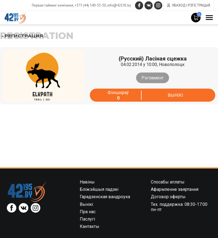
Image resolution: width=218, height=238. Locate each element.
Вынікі (175, 95)
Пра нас (88, 211)
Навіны (87, 182)
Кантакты (89, 226)
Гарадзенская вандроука (105, 196)
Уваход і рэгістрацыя (191, 5)
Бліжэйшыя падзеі (99, 189)
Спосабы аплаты (168, 182)
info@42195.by (119, 5)
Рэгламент (153, 77)
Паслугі (87, 219)
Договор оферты (168, 196)
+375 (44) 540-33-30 (90, 5)
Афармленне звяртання (174, 189)
